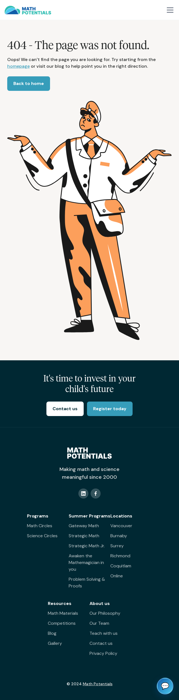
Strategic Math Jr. (87, 546)
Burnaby (118, 536)
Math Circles (39, 526)
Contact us (101, 643)
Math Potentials (98, 683)
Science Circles (42, 536)
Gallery (55, 643)
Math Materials (63, 613)
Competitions (62, 623)
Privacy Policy (103, 653)
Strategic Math (84, 536)
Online (116, 576)
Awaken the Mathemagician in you (86, 562)
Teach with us (104, 633)
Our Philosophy (105, 613)
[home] (27, 10)
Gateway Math (84, 526)
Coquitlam (120, 566)
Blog (52, 633)
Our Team (99, 623)
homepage (18, 66)
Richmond (120, 556)
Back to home (28, 83)
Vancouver (121, 526)
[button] (169, 10)
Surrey (117, 546)
